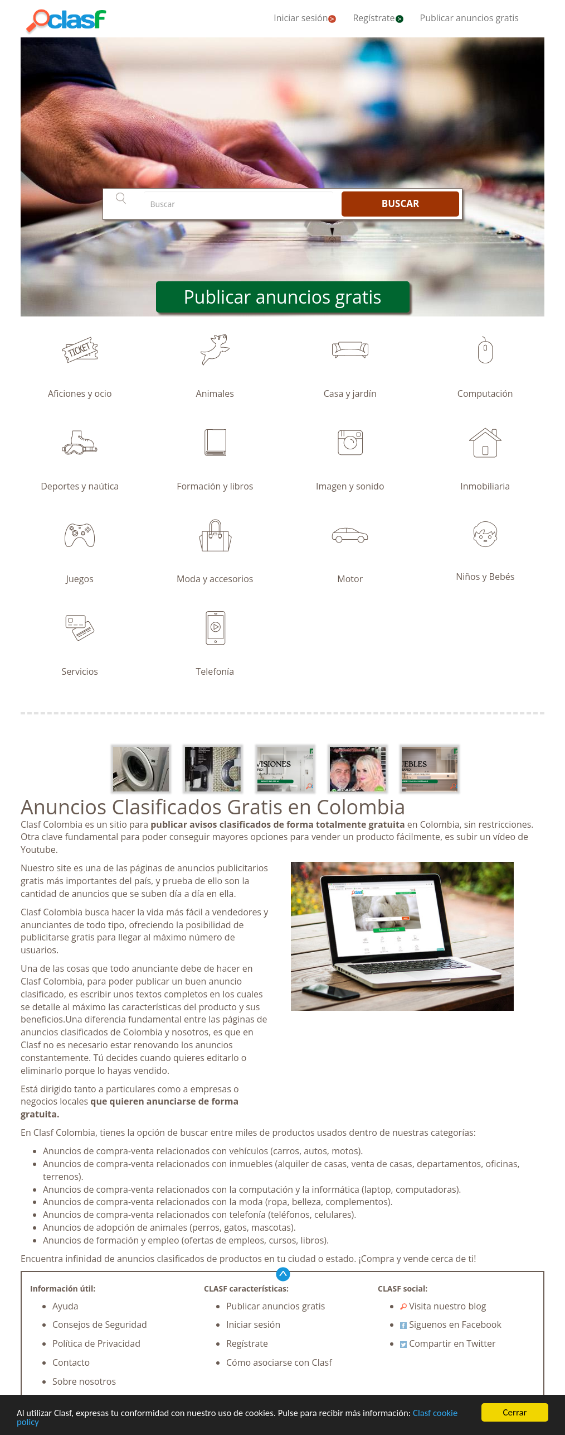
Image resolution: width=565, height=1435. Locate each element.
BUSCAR (400, 203)
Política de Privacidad (96, 1343)
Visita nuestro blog (443, 1306)
